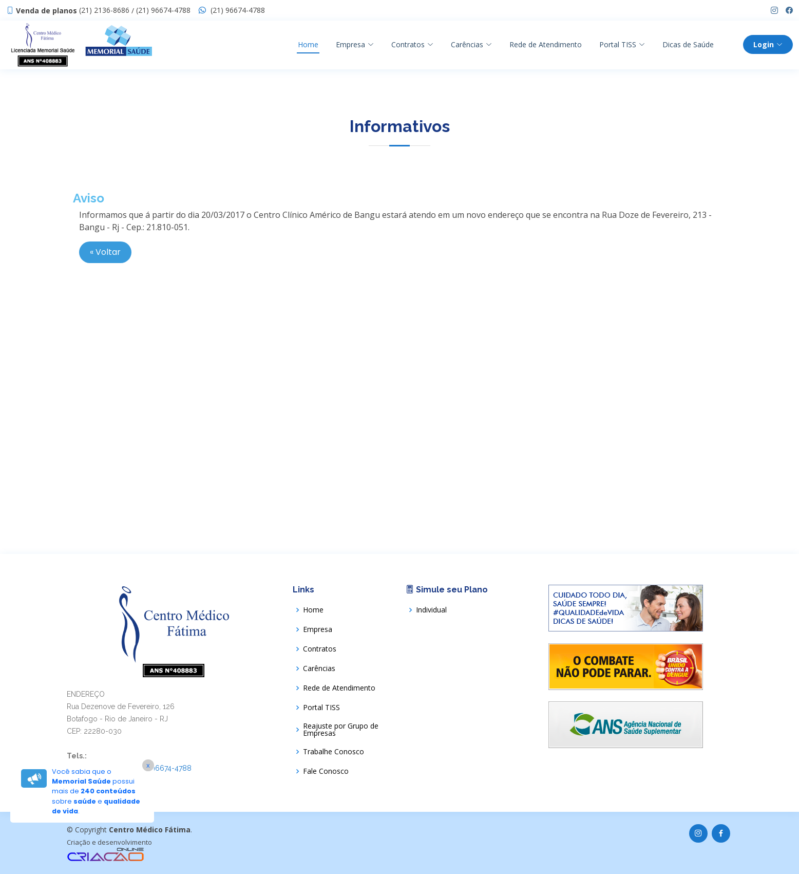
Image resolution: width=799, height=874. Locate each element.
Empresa (355, 44)
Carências (471, 44)
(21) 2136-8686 (104, 10)
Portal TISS (321, 707)
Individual (431, 609)
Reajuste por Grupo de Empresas (340, 729)
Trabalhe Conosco (333, 751)
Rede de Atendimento (545, 44)
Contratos (412, 44)
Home (308, 44)
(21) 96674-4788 (163, 10)
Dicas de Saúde (688, 44)
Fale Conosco (326, 771)
